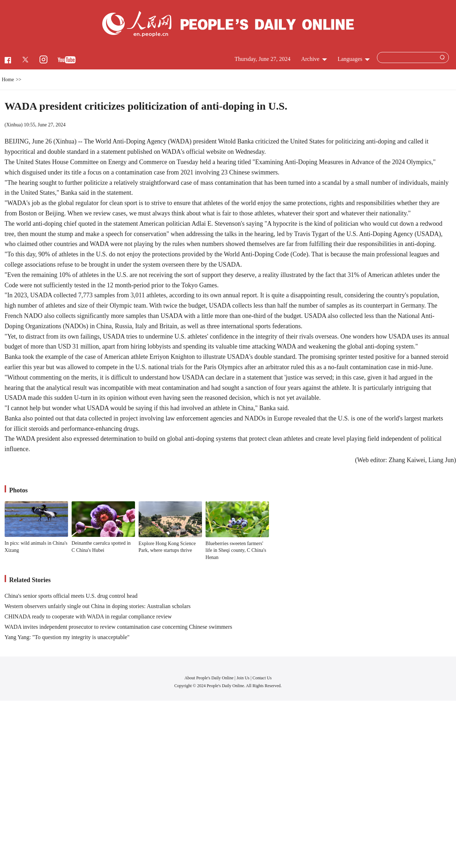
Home (8, 79)
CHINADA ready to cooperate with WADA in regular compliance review (88, 616)
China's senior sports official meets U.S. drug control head (71, 596)
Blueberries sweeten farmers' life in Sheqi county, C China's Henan (236, 550)
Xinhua (13, 124)
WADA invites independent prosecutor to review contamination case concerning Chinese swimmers (118, 627)
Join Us (243, 677)
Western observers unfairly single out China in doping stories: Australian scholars (98, 606)
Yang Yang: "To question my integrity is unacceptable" (67, 637)
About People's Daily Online (209, 677)
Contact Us (262, 677)
